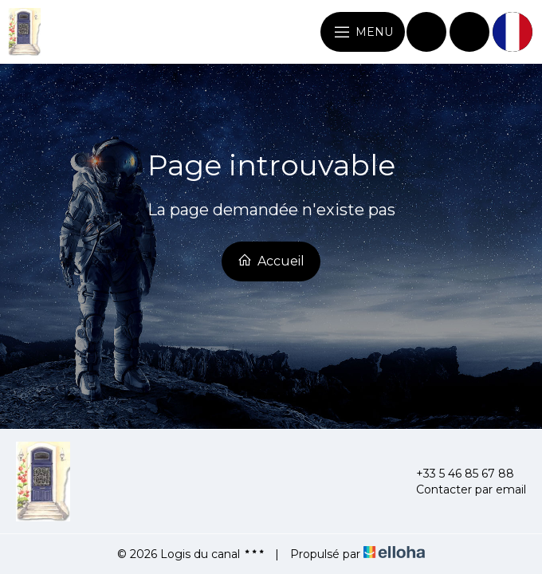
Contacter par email (462, 489)
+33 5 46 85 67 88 (456, 473)
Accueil (271, 261)
